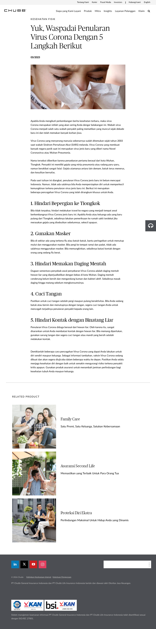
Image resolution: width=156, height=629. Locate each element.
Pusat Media (105, 2)
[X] (24, 564)
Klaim (141, 11)
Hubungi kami (135, 2)
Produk (88, 11)
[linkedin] (15, 564)
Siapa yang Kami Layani (68, 11)
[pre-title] (43, 19)
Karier (94, 2)
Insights (108, 11)
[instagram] (42, 564)
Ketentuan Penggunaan (62, 577)
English (147, 2)
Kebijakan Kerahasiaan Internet (38, 577)
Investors (118, 2)
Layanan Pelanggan (125, 11)
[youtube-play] (33, 564)
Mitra (98, 11)
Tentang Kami (83, 2)
